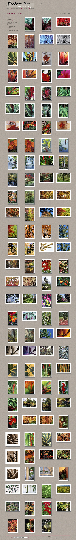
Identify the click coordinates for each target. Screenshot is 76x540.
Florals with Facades (12, 22)
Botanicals (9, 27)
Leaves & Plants (11, 20)
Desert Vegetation (11, 25)
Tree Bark (9, 29)
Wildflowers (10, 23)
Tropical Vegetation (11, 26)
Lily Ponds (9, 19)
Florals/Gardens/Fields (12, 30)
